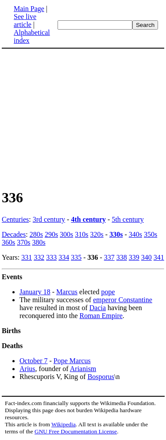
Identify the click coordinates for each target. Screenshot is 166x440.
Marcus (66, 292)
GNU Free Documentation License (76, 431)
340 (146, 257)
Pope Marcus (72, 360)
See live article (25, 20)
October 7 (33, 360)
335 (76, 257)
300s (66, 234)
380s (38, 242)
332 (39, 257)
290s (51, 234)
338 (121, 257)
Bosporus (101, 376)
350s (150, 234)
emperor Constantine (122, 299)
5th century (127, 219)
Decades (14, 234)
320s (97, 234)
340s (135, 234)
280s (36, 234)
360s (8, 242)
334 (63, 257)
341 (159, 257)
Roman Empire (101, 315)
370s (23, 242)
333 (51, 257)
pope (108, 292)
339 (134, 257)
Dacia (97, 307)
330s (116, 234)
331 (26, 257)
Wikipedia (63, 424)
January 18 (34, 292)
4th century (88, 219)
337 (109, 257)
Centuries (15, 219)
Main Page (29, 8)
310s (81, 234)
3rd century (49, 219)
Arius (27, 368)
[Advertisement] (76, 118)
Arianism (83, 368)
